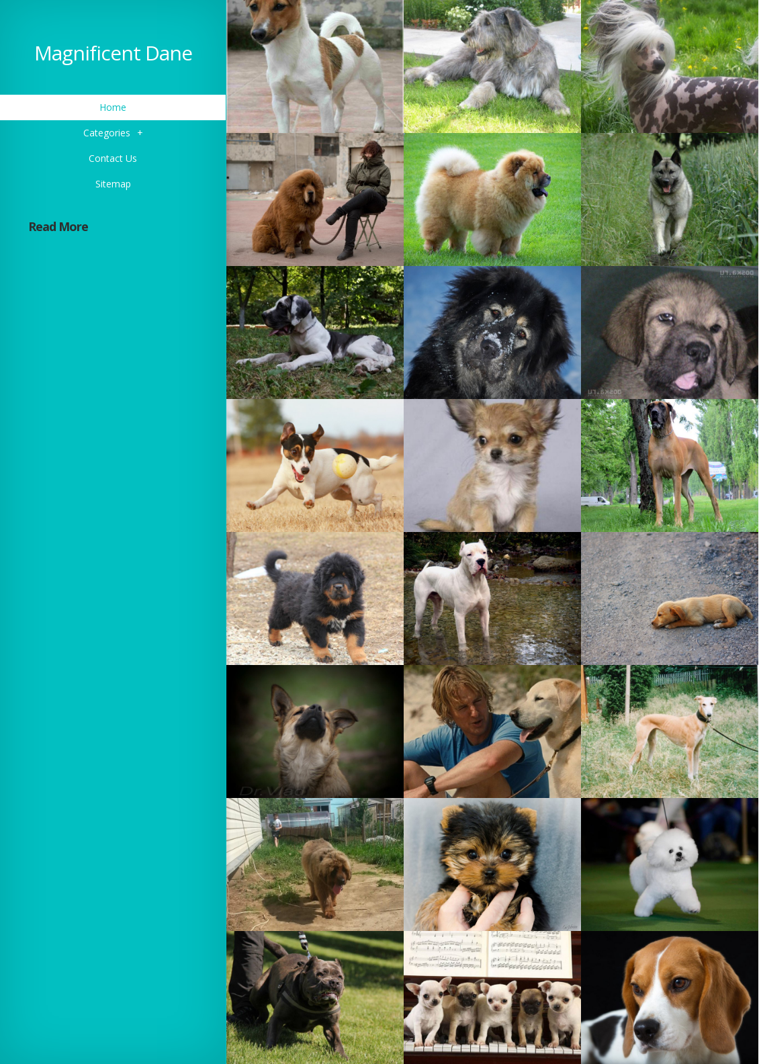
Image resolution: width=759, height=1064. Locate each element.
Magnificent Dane (113, 52)
